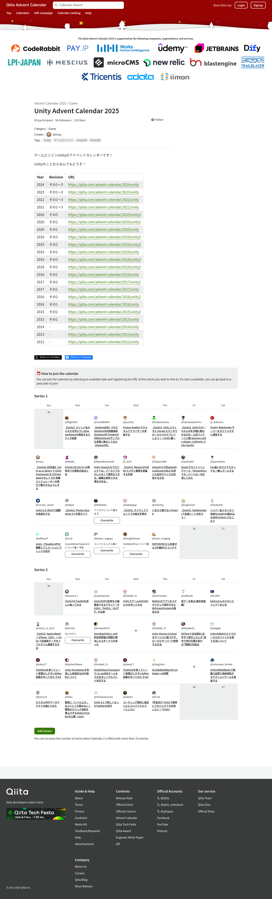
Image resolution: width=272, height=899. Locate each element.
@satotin (128, 694)
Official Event (124, 805)
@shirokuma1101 (103, 694)
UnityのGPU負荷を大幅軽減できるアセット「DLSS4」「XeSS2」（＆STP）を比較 (106, 606)
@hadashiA (216, 502)
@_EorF (127, 459)
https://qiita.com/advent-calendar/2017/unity (103, 289)
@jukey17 (41, 662)
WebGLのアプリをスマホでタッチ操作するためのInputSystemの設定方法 (164, 606)
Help (88, 13)
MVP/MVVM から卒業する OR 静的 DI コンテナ (164, 545)
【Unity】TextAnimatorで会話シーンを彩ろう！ (194, 513)
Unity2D (95, 140)
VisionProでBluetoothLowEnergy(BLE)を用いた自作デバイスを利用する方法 (164, 472)
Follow (157, 120)
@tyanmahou (217, 459)
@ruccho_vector (45, 502)
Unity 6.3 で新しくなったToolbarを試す (106, 703)
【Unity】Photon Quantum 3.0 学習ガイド (77, 511)
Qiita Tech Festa (126, 824)
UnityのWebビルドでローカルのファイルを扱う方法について (223, 637)
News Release (84, 886)
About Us (81, 866)
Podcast (162, 831)
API (118, 844)
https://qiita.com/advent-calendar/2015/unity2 (104, 311)
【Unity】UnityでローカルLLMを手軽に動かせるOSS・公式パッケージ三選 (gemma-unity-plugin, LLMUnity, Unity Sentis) (193, 436)
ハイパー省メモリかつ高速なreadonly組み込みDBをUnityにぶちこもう (222, 515)
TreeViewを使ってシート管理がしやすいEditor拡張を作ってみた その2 (136, 673)
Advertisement (84, 844)
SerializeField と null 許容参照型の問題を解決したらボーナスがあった (106, 639)
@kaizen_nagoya (103, 536)
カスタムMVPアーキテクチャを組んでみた (48, 703)
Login (241, 5)
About (79, 798)
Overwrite (107, 520)
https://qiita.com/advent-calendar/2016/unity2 (104, 296)
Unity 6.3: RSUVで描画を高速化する (48, 511)
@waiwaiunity (101, 593)
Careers (80, 873)
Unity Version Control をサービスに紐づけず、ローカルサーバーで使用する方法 (165, 639)
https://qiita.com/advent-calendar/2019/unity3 (104, 236)
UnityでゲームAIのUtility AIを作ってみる (135, 602)
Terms (79, 805)
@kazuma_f (71, 593)
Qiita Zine (204, 805)
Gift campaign (43, 13)
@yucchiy (128, 420)
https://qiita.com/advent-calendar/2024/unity (103, 184)
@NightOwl (71, 420)
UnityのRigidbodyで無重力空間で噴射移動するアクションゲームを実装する (223, 675)
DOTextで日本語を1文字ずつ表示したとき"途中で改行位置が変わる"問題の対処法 (193, 639)
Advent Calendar (126, 818)
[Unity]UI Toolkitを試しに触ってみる (77, 602)
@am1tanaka (159, 593)
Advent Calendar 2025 (50, 103)
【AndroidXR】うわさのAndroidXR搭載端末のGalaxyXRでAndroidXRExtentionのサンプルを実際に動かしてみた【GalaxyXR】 (107, 436)
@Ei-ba (156, 694)
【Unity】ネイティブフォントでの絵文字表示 (135, 511)
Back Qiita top (223, 5)
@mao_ (40, 459)
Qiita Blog (81, 880)
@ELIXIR (214, 593)
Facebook (163, 818)
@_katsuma (216, 420)
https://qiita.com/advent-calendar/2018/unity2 (104, 266)
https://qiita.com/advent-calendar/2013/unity (103, 334)
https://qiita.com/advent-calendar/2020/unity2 (104, 221)
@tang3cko (158, 662)
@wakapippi (130, 502)
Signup (258, 5)
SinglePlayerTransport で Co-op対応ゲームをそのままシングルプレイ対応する (107, 675)
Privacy (79, 811)
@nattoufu (187, 593)
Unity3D (82, 140)
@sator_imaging (161, 536)
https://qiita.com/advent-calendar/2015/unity (103, 319)
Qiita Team (205, 798)
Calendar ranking (69, 13)
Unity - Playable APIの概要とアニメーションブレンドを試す (49, 547)
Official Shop (206, 811)
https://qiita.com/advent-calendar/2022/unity (103, 199)
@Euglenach (188, 502)
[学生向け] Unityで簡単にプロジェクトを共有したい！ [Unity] (164, 705)
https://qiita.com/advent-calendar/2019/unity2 (104, 244)
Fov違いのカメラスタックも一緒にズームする (223, 468)
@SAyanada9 (159, 459)
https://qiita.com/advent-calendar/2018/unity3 (104, 259)
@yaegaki (215, 626)
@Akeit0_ (70, 459)
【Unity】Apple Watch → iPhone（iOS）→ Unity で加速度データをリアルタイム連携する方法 (49, 640)
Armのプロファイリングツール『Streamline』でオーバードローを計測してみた (194, 472)
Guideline (81, 818)
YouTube (162, 824)
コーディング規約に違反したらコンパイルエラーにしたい (136, 705)
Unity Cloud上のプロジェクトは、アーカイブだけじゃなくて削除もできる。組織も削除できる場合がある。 (107, 474)
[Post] (48, 357)
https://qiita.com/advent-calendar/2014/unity (103, 326)
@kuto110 (41, 694)
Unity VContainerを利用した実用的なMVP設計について (77, 673)
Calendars (22, 13)
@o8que (69, 502)
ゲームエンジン (63, 140)
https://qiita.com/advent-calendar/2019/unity (103, 251)
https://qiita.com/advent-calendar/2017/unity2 (104, 281)
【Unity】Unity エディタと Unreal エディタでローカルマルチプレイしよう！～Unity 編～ (164, 433)
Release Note (124, 798)
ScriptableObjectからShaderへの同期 (165, 671)
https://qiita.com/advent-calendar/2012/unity (103, 341)
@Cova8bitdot (102, 420)
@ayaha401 (187, 459)
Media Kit (81, 824)
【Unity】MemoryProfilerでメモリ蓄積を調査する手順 (136, 470)
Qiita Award (123, 831)
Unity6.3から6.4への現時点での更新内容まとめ (77, 470)
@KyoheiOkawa (73, 662)
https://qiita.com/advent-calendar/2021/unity (103, 206)
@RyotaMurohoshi (104, 459)
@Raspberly (187, 626)
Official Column (126, 811)
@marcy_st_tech (45, 626)
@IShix (69, 694)
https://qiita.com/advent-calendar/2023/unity (103, 191)
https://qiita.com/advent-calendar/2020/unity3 (104, 214)
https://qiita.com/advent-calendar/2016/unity (103, 304)
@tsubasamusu (160, 420)
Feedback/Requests (87, 831)
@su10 (68, 536)
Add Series (44, 731)
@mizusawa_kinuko (221, 662)
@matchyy (158, 502)
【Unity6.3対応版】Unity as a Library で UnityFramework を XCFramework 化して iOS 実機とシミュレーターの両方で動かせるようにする (49, 477)
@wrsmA (70, 626)
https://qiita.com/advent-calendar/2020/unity (103, 229)
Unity (47, 140)
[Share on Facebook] (79, 357)
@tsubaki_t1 (130, 593)
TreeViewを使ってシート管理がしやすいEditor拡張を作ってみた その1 (49, 673)
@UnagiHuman (131, 536)
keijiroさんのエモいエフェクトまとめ (222, 602)
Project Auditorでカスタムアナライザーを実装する (135, 431)
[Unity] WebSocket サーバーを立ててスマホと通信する (222, 431)
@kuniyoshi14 (101, 626)
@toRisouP (42, 536)
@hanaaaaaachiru (191, 420)
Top (8, 13)
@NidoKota (100, 502)
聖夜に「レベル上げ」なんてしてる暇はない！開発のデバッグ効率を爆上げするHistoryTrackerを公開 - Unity (78, 709)
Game (73, 103)
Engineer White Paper (130, 837)
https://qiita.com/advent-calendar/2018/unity (103, 274)
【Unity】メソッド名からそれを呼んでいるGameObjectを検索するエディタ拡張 (77, 433)
